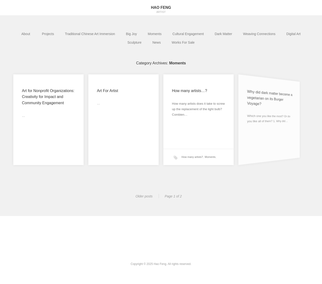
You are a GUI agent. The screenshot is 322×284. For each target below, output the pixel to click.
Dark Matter (223, 34)
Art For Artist (107, 91)
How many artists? (192, 156)
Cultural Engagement (188, 34)
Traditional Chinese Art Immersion (90, 34)
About (26, 34)
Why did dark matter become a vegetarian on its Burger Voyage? (264, 98)
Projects (48, 34)
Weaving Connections (259, 34)
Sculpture (134, 42)
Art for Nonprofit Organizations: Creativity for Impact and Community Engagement (48, 97)
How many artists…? (190, 91)
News (156, 42)
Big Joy (131, 34)
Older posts (144, 196)
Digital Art (293, 34)
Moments (155, 34)
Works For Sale (183, 42)
